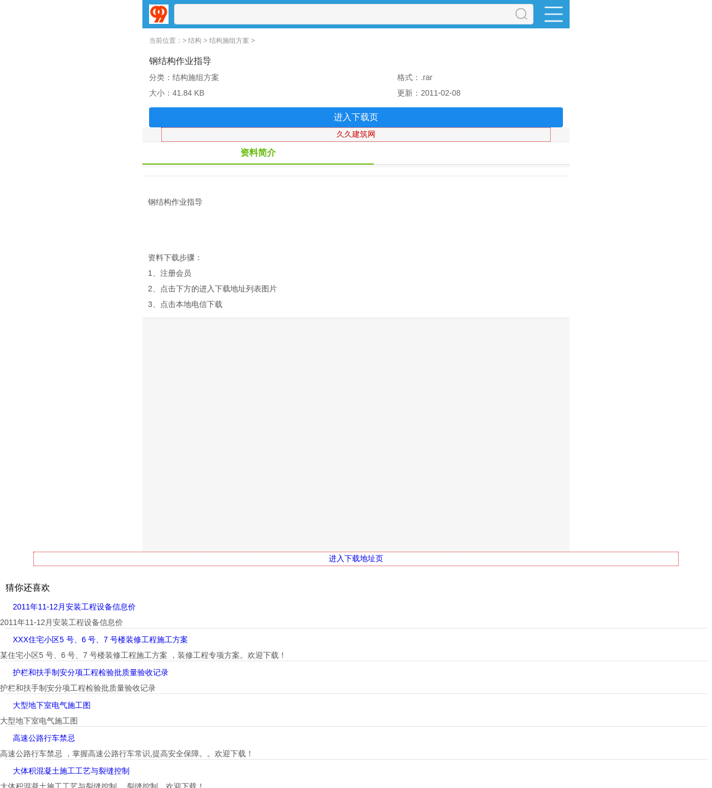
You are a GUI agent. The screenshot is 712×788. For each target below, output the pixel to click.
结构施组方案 (229, 40)
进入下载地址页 (356, 558)
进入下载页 (356, 117)
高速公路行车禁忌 (44, 738)
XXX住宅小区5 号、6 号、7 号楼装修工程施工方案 (100, 639)
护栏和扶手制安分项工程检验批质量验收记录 (91, 672)
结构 (194, 40)
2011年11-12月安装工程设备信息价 (74, 606)
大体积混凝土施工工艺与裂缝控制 (71, 770)
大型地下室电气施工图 (52, 705)
